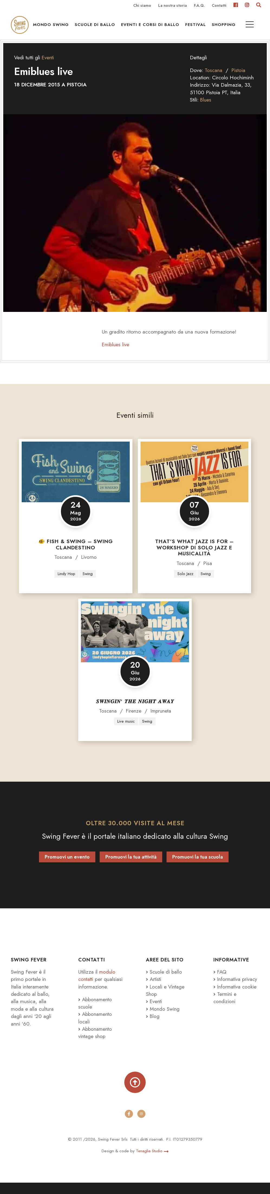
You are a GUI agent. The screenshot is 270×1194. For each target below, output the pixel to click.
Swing (88, 583)
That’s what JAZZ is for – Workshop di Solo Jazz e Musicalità (194, 556)
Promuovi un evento (67, 866)
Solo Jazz (185, 583)
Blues (206, 108)
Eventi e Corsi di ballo (152, 27)
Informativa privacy (227, 992)
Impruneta (161, 720)
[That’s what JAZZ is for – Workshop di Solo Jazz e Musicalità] (195, 481)
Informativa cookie (235, 1003)
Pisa (208, 572)
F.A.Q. (199, 5)
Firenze (133, 720)
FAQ (220, 981)
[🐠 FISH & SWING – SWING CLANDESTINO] (76, 481)
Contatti (219, 5)
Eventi (48, 66)
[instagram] (141, 1125)
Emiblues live (116, 353)
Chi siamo (142, 5)
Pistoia (239, 79)
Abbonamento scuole (96, 1012)
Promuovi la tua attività (131, 866)
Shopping (226, 27)
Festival (197, 27)
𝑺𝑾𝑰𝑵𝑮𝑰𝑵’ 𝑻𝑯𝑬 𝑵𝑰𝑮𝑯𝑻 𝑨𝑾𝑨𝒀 (135, 710)
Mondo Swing (53, 27)
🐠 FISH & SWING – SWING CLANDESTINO (75, 553)
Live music (125, 731)
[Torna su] (135, 1093)
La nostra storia (172, 5)
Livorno (89, 566)
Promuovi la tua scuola (197, 866)
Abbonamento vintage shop (96, 1042)
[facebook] (129, 1125)
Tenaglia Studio (152, 1162)
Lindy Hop (66, 583)
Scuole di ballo (97, 27)
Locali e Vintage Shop (166, 999)
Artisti (154, 988)
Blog (153, 1025)
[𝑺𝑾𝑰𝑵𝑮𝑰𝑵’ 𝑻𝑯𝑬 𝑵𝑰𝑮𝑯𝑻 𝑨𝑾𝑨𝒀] (135, 641)
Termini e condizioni (225, 1014)
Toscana (214, 79)
